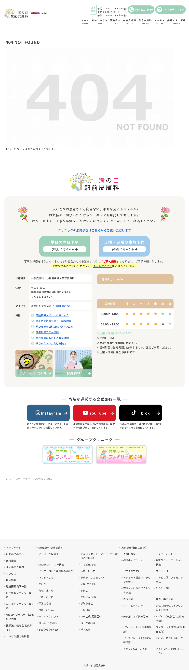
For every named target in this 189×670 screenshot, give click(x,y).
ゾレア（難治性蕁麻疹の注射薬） (57, 571)
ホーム (9, 478)
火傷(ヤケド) (88, 584)
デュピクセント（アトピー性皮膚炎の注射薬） (99, 556)
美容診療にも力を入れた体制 (52, 337)
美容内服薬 (129, 553)
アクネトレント (164, 553)
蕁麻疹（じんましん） (93, 577)
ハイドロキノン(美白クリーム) (170, 651)
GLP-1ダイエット (132, 560)
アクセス (11, 573)
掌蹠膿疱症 (87, 603)
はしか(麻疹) (88, 623)
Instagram (48, 413)
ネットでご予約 (102, 266)
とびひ (42, 584)
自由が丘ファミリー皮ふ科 (20, 595)
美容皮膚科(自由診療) (133, 547)
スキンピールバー (133, 605)
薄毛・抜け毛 (46, 590)
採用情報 (11, 580)
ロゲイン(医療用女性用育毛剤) (170, 618)
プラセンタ (162, 571)
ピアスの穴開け (132, 571)
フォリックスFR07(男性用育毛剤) (170, 629)
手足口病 (86, 610)
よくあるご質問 (15, 567)
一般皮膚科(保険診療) (49, 547)
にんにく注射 (163, 588)
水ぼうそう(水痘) (48, 629)
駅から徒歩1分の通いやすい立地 (54, 326)
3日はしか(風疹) (48, 623)
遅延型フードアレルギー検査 (169, 562)
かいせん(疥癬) (89, 597)
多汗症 (84, 590)
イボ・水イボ (46, 597)
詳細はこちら (64, 306)
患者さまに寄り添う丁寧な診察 (53, 321)
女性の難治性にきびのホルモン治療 (169, 607)
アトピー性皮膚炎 (48, 553)
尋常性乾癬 (45, 603)
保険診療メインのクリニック (52, 315)
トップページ (13, 547)
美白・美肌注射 (164, 599)
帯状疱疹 (86, 629)
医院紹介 (11, 560)
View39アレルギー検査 (51, 564)
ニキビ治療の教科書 (17, 636)
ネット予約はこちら (170, 9)
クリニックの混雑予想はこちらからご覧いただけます (94, 230)
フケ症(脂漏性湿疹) (91, 616)
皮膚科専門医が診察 (47, 332)
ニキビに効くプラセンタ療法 (169, 579)
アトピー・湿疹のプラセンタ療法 (136, 579)
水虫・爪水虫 (88, 571)
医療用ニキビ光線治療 (135, 616)
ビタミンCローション (135, 648)
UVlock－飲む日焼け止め (169, 638)
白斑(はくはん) (47, 610)
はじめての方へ (15, 554)
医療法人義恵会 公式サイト (19, 628)
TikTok (141, 413)
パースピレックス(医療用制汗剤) (137, 640)
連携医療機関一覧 (16, 586)
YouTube (94, 413)
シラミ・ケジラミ (48, 616)
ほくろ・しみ (46, 577)
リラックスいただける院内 (51, 343)
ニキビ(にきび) (89, 564)
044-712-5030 (141, 9)
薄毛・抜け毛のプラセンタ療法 (136, 590)
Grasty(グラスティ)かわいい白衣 (20, 617)
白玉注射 (128, 599)
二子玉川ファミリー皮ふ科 (20, 606)
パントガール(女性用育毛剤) (137, 629)
